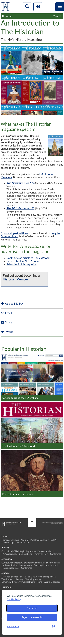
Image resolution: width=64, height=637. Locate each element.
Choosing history (33, 579)
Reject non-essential (32, 617)
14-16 (23, 577)
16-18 (31, 577)
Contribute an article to (27, 258)
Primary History (41, 554)
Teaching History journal (45, 565)
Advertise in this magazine (21, 264)
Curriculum (6, 551)
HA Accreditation (9, 554)
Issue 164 (28, 183)
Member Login (8, 543)
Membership (23, 543)
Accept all (32, 608)
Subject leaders (45, 551)
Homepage (6, 540)
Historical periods (9, 577)
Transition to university (12, 579)
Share (6, 322)
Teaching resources (10, 568)
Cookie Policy (14, 599)
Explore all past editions (14, 233)
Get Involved (37, 540)
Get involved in (23, 261)
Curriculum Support (10, 563)
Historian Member (15, 279)
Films (39, 582)
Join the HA (50, 540)
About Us (25, 540)
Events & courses (52, 582)
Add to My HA (12, 303)
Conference (55, 554)
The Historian (14, 183)
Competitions (25, 554)
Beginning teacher (27, 551)
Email (6, 313)
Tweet (7, 331)
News (16, 540)
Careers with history (11, 582)
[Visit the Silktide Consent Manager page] (53, 626)
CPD (15, 551)
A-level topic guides (44, 577)
